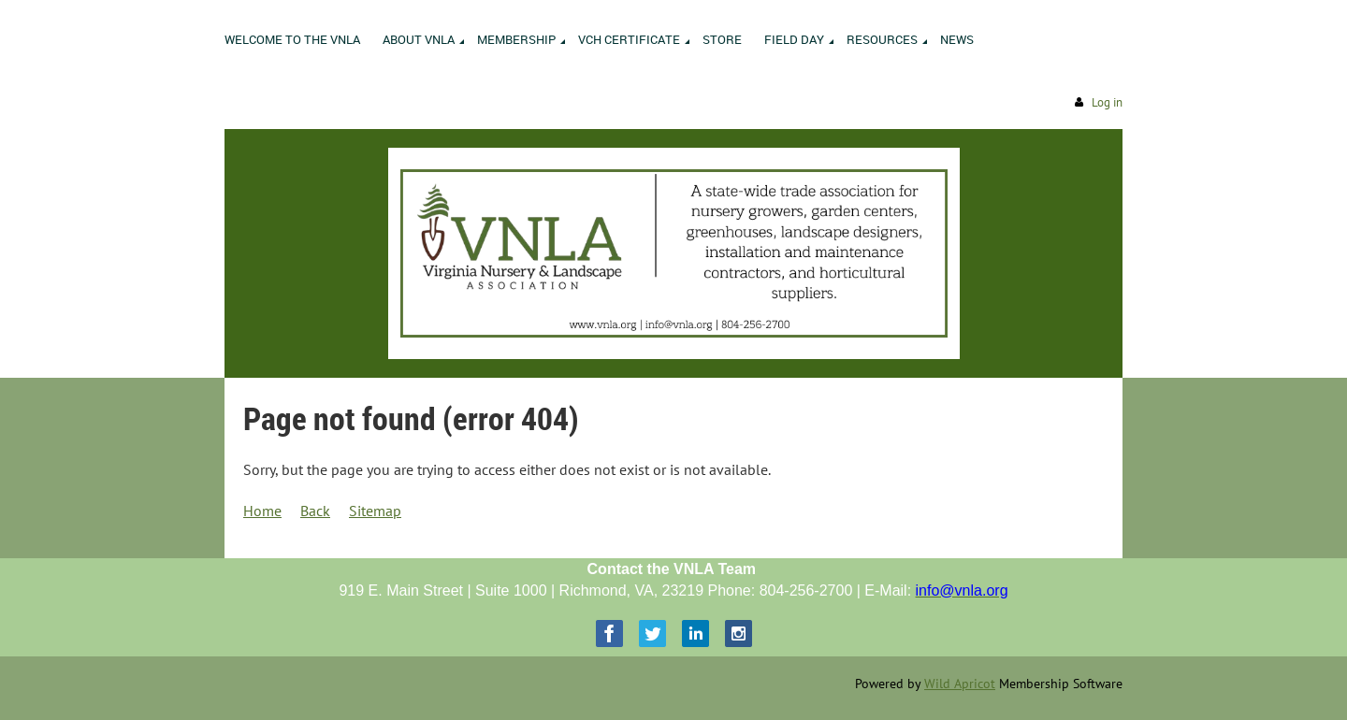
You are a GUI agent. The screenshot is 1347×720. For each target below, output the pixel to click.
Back (315, 510)
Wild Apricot (959, 683)
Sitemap (375, 510)
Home (262, 510)
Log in (1107, 102)
